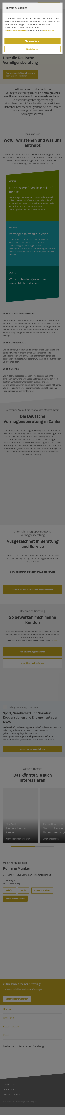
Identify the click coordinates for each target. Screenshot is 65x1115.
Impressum (48, 30)
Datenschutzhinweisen (15, 30)
